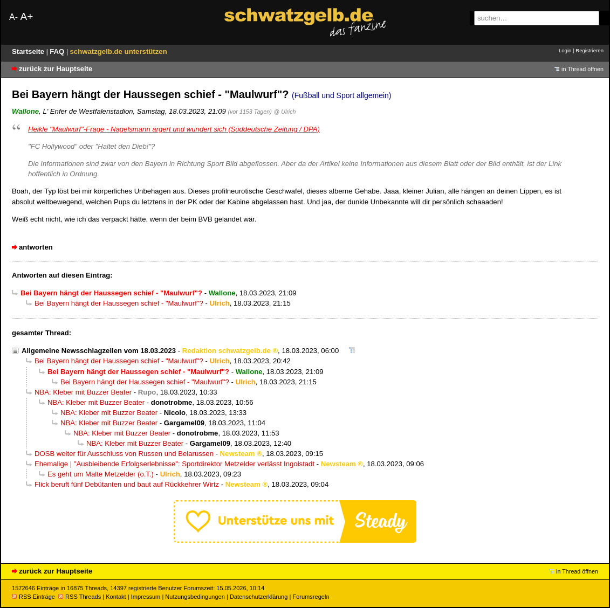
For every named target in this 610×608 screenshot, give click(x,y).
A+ (26, 16)
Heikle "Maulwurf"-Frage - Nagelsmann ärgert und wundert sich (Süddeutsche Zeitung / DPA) (174, 129)
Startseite (29, 51)
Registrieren (589, 50)
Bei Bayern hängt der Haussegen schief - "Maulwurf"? (119, 303)
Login (565, 50)
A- (13, 17)
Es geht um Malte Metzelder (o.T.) (100, 474)
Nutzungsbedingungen (195, 596)
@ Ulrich (285, 111)
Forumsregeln (310, 596)
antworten (36, 247)
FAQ (58, 51)
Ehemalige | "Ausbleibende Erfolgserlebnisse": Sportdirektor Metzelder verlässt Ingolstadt (174, 464)
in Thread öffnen (582, 69)
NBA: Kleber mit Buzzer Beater (83, 392)
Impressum (146, 596)
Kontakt (116, 596)
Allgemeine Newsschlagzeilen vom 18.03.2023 (99, 351)
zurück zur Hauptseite (55, 69)
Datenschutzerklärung (258, 596)
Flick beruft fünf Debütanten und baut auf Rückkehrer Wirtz (127, 484)
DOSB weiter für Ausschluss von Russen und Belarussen (124, 454)
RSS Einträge (33, 596)
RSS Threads (79, 596)
